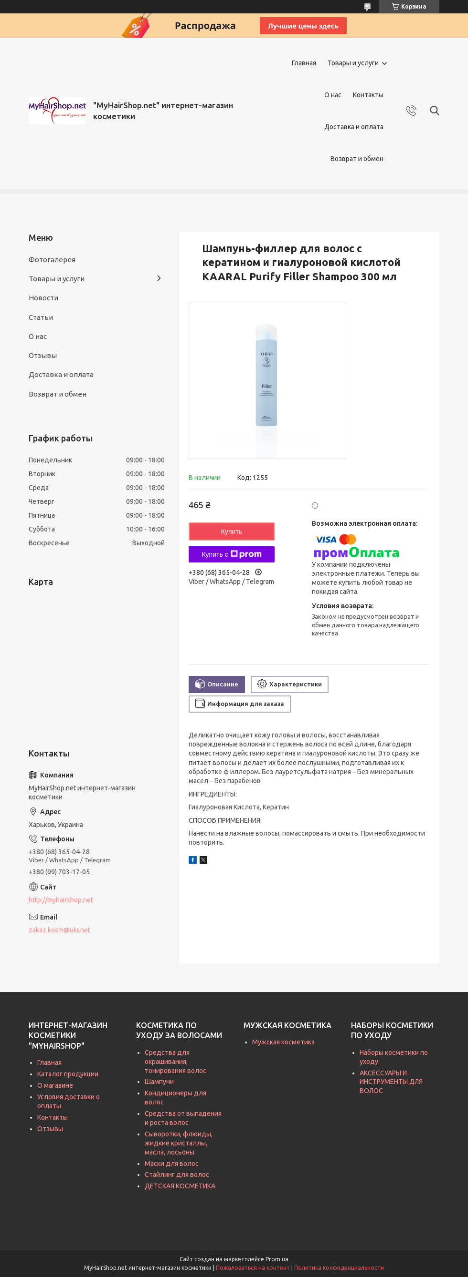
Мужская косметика (283, 1042)
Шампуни (159, 1081)
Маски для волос (172, 1163)
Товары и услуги (353, 63)
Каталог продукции (67, 1074)
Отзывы (43, 355)
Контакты (368, 95)
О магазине (55, 1085)
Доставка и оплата (353, 127)
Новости (43, 298)
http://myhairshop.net (61, 900)
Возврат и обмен (356, 159)
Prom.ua (277, 1259)
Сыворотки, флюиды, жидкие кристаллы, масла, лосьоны (179, 1143)
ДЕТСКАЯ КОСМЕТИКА (180, 1186)
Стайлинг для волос (177, 1174)
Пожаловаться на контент (253, 1268)
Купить (231, 531)
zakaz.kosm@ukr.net (59, 930)
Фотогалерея (52, 259)
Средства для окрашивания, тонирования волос (175, 1061)
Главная (304, 63)
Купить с (231, 554)
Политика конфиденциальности (339, 1268)
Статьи (41, 317)
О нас (332, 95)
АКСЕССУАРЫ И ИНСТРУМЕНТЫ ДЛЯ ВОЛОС (391, 1082)
